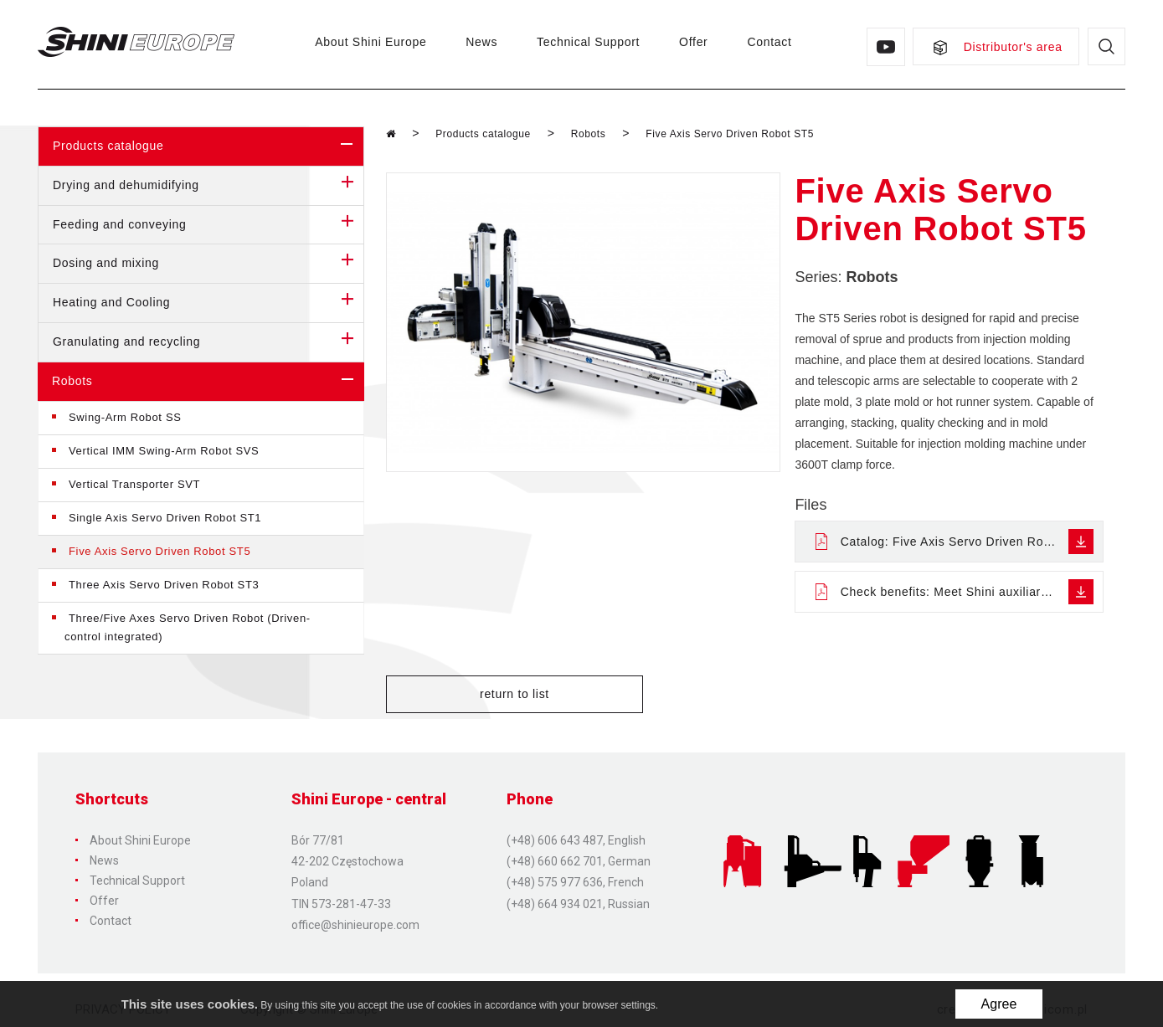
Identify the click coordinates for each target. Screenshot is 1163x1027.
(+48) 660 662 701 (555, 857)
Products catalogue (208, 146)
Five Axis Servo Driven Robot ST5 (159, 551)
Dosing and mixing (208, 263)
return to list (465, 694)
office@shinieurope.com (355, 920)
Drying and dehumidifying (208, 186)
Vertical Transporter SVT (134, 484)
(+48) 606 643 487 (555, 836)
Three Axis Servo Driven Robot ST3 (164, 584)
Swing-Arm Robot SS (125, 417)
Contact (766, 42)
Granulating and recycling (208, 342)
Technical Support (584, 42)
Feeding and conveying (208, 225)
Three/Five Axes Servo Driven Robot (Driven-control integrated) (187, 627)
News (478, 42)
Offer (690, 42)
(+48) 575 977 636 (555, 878)
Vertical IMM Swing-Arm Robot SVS (164, 450)
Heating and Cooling (208, 303)
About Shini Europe (367, 42)
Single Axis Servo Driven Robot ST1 (165, 517)
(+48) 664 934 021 (555, 899)
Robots (208, 381)
